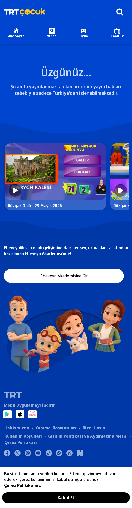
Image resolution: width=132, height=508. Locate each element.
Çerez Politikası (20, 442)
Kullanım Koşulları (23, 436)
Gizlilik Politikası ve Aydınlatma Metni (88, 436)
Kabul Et (66, 497)
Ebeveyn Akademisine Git (64, 276)
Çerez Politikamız (22, 485)
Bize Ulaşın (94, 428)
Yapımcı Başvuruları (55, 428)
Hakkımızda (16, 428)
